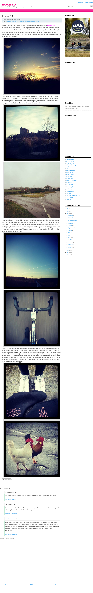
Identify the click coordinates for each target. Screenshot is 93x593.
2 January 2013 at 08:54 (11, 499)
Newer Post (4, 585)
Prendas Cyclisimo (70, 187)
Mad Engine (69, 182)
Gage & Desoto (70, 174)
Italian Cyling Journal (71, 180)
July (69, 232)
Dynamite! (69, 168)
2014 (68, 208)
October (70, 225)
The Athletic (69, 193)
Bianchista (9, 4)
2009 (68, 255)
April (69, 240)
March (70, 242)
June (69, 235)
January (70, 247)
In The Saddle (69, 178)
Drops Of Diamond (71, 166)
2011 (68, 250)
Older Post (58, 585)
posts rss (80, 2)
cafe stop (14, 21)
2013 (68, 211)
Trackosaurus (69, 197)
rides (29, 21)
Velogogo (68, 199)
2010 (68, 252)
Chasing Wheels (70, 161)
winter (37, 21)
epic (23, 21)
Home (31, 584)
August (70, 230)
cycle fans (19, 21)
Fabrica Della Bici (70, 170)
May (69, 237)
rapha (26, 21)
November (71, 223)
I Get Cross (69, 176)
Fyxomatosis (69, 172)
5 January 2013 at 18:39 (11, 534)
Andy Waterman (70, 159)
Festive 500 (8, 15)
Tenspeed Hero (70, 191)
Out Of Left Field (70, 185)
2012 (68, 213)
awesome (9, 21)
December (70, 215)
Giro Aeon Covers (72, 220)
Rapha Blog (69, 189)
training (33, 21)
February (70, 244)
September (71, 228)
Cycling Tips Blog (70, 164)
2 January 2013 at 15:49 (11, 513)
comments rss (89, 2)
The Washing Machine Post (73, 195)
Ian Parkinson (9, 519)
